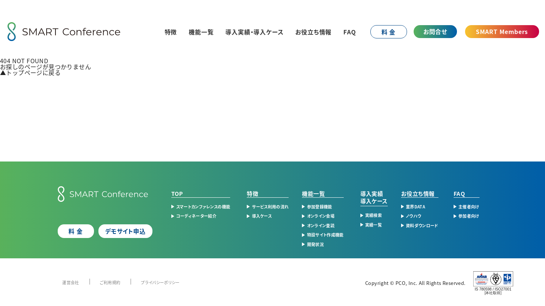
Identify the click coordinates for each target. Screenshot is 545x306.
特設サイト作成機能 (325, 235)
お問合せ (435, 31)
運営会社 (70, 282)
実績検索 (373, 215)
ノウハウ (413, 216)
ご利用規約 (110, 282)
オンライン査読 (320, 225)
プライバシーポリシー (160, 282)
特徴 (171, 31)
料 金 (388, 31)
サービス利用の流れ (270, 207)
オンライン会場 (320, 216)
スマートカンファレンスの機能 (203, 207)
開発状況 (315, 244)
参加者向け (469, 216)
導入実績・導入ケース (254, 31)
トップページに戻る (30, 72)
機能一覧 (201, 31)
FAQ (349, 31)
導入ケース (262, 216)
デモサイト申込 (125, 231)
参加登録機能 (319, 207)
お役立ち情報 (313, 31)
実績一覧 (373, 225)
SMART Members (502, 31)
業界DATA (415, 207)
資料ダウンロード (422, 225)
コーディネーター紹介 (196, 216)
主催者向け (469, 207)
